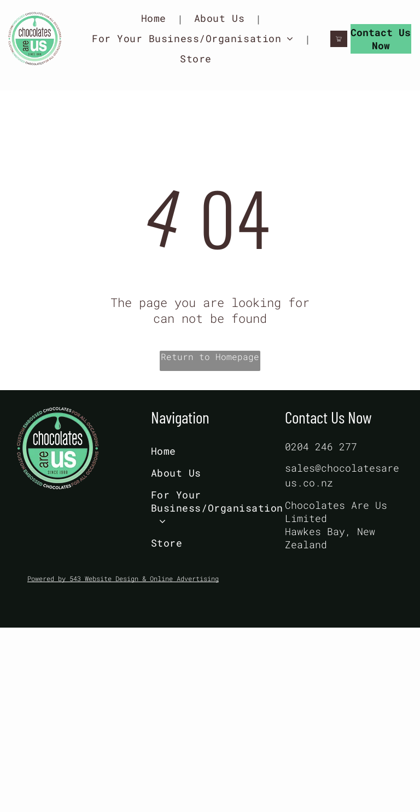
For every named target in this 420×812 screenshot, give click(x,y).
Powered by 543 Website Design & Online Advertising (123, 578)
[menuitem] (156, 18)
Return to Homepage (210, 356)
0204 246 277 (321, 446)
